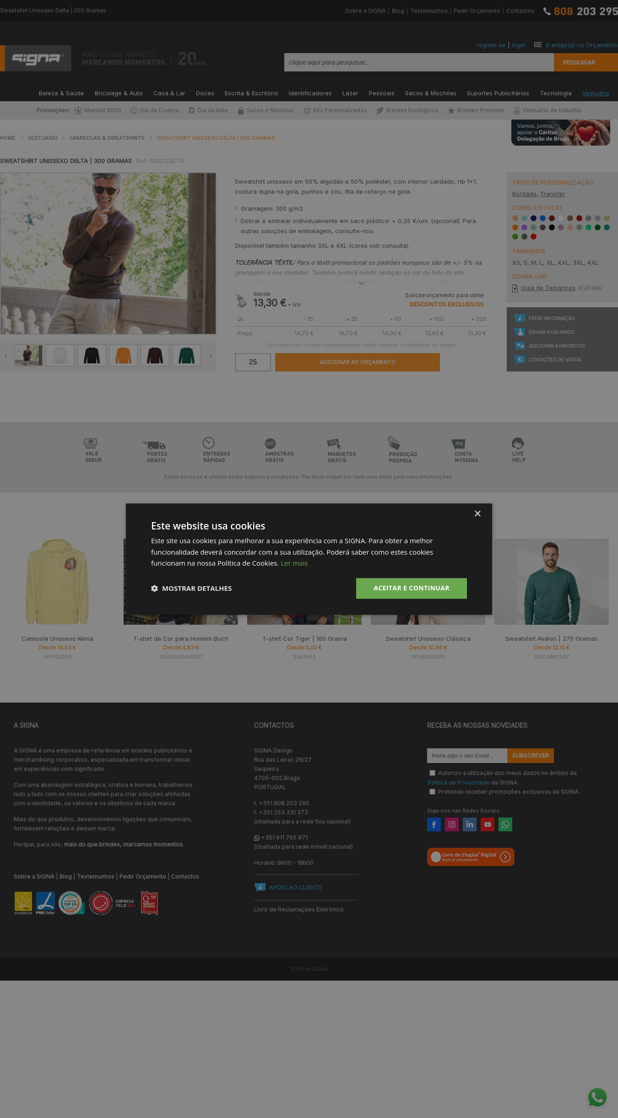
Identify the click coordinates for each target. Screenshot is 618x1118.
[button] (191, 588)
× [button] (477, 514)
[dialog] (309, 559)
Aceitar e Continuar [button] (412, 588)
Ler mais (294, 563)
